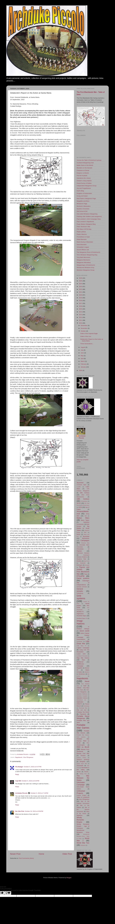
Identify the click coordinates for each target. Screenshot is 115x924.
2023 (81, 286)
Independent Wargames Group (86, 185)
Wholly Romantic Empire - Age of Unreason (83, 826)
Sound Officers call (83, 249)
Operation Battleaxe (82, 694)
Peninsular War (83, 708)
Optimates (80, 702)
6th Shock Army (85, 505)
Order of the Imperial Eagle (89, 333)
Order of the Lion (85, 336)
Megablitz (79, 668)
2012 (81, 317)
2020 (81, 295)
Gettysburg (80, 593)
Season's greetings (83, 759)
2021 (81, 292)
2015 (81, 309)
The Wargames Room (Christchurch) (88, 252)
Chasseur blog (85, 543)
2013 (81, 314)
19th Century (83, 499)
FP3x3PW (80, 576)
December (84, 325)
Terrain (79, 771)
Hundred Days (81, 615)
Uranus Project (81, 795)
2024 (81, 283)
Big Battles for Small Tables (83, 528)
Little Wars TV (81, 645)
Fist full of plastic (82, 175)
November (84, 328)
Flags (85, 574)
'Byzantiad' (80, 482)
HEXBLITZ (80, 611)
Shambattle (80, 765)
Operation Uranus (82, 698)
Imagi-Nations (80, 622)
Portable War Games (83, 726)
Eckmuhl (82, 563)
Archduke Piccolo (21, 793)
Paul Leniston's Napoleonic (85, 221)
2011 (81, 320)
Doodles (79, 561)
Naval (87, 681)
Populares (83, 714)
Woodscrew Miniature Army (85, 267)
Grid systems (81, 597)
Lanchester (79, 641)
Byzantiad (86, 536)
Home (41, 854)
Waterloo (79, 815)
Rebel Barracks (82, 239)
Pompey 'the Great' (83, 712)
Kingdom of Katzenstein (84, 193)
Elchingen (79, 565)
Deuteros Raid (81, 559)
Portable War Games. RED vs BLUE (83, 741)
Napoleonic (18, 757)
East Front (86, 561)
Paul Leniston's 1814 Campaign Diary (89, 219)
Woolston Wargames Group (85, 270)
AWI (85, 516)
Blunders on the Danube (84, 168)
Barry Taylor (85, 520)
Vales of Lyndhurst (83, 797)
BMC (85, 532)
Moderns (87, 672)
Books (78, 534)
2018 (81, 300)
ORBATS (79, 704)
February (84, 364)
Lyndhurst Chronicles (82, 656)
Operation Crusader (82, 696)
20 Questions (83, 501)
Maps (83, 660)
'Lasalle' (79, 486)
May (82, 355)
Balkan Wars (83, 518)
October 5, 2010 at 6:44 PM (30, 781)
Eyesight (87, 565)
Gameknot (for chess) (84, 178)
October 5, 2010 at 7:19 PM (39, 793)
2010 (81, 323)
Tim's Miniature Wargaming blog (87, 255)
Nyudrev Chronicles (83, 209)
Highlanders (80, 613)
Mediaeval (80, 662)
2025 (81, 281)
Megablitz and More (83, 201)
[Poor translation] (7, 893)
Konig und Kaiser (82, 196)
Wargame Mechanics (83, 260)
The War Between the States (83, 778)
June (82, 353)
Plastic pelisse (81, 232)
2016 (81, 306)
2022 (81, 289)
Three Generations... (87, 343)
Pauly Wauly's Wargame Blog (86, 224)
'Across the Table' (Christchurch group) (89, 160)
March (83, 361)
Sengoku (82, 761)
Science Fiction (81, 757)
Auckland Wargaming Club (85, 163)
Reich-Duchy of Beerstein (85, 242)
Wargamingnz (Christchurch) (86, 265)
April (82, 358)
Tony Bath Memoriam (83, 257)
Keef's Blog (80, 191)
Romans (83, 755)
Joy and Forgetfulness (84, 188)
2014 (81, 312)
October (83, 331)
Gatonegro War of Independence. (83, 583)
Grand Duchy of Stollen (84, 183)
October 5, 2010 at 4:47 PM (32, 767)
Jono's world (84, 631)
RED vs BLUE (83, 747)
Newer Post (15, 854)
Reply (17, 774)
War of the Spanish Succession (83, 809)
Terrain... (86, 771)
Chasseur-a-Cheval (83, 170)
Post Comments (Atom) (26, 858)
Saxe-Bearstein (82, 244)
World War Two (83, 843)
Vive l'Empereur (28, 757)
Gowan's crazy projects (84, 180)
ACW (80, 507)
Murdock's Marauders (83, 206)
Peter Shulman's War (83, 226)
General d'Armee (82, 587)
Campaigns (85, 540)
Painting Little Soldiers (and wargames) (89, 216)
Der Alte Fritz (19, 811)
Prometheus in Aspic (83, 237)
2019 (81, 298)
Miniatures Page (82, 203)
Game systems (83, 578)
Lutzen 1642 (81, 654)
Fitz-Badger (19, 767)
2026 (81, 278)
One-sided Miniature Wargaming (87, 214)
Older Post (67, 854)
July (82, 350)
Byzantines (85, 538)
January (83, 367)
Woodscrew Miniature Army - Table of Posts (83, 836)
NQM (84, 686)
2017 (81, 303)
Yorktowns (82, 845)
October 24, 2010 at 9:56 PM (34, 811)
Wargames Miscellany (84, 262)
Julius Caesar (84, 633)
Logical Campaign (83, 648)
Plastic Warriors (82, 234)
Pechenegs (86, 706)
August (83, 347)
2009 (81, 370)
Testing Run (83, 773)
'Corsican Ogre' (81, 484)
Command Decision (83, 553)
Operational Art (81, 700)
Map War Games (83, 658)
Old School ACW (82, 211)
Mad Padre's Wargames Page (86, 198)
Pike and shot (81, 710)
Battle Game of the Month (85, 165)
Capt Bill (18, 781)
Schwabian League (83, 247)
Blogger (68, 877)
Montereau (82, 674)
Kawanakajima (81, 639)
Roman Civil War (83, 753)
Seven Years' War (82, 763)
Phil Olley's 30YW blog (84, 229)
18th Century (84, 493)
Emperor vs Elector (83, 173)
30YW (79, 503)
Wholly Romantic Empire (80, 820)
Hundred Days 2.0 (82, 618)
